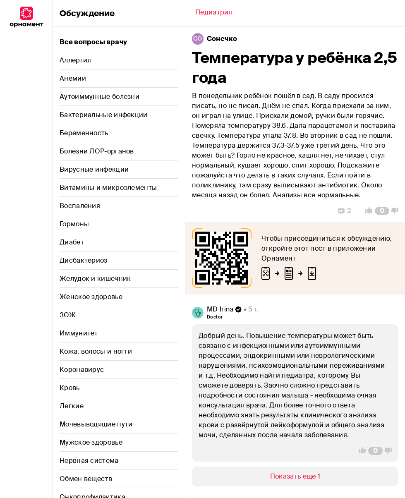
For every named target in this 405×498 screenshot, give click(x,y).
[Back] (214, 13)
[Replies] (344, 211)
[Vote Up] (366, 211)
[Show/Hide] (295, 476)
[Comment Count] (382, 211)
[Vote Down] (397, 211)
